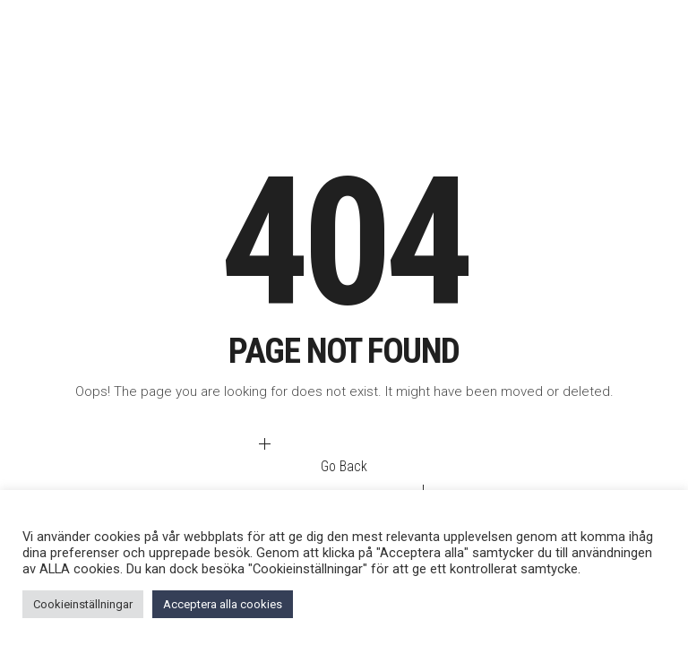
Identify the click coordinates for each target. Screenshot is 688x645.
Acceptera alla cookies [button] (222, 604)
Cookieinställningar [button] (83, 604)
